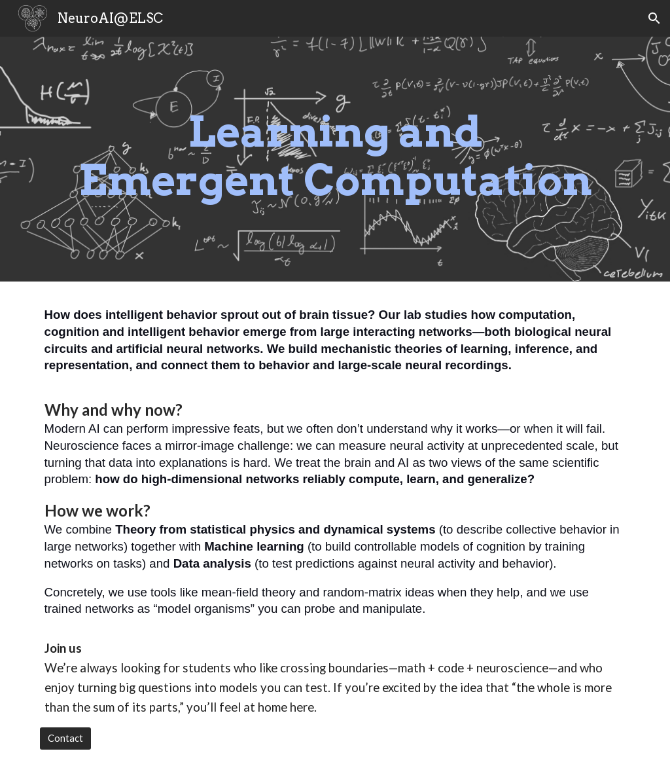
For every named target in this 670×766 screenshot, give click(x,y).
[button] (654, 18)
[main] (335, 159)
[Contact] (65, 738)
